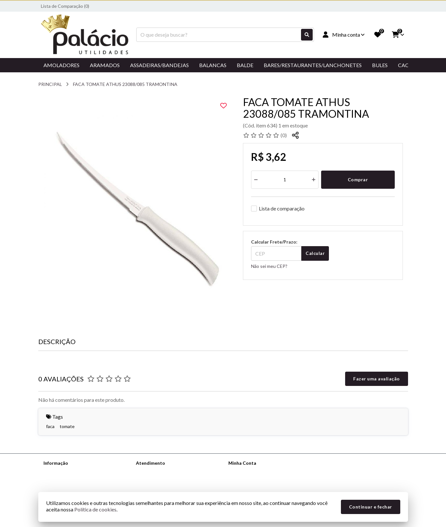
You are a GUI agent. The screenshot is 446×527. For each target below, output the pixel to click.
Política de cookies (95, 509)
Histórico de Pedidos (249, 480)
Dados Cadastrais (246, 471)
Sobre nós (53, 471)
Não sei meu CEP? (269, 266)
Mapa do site (149, 480)
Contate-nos (149, 471)
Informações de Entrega (67, 480)
